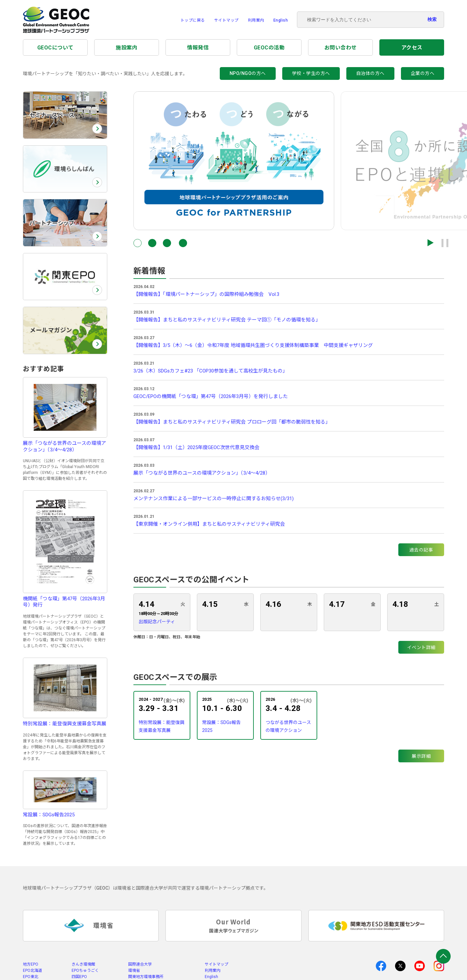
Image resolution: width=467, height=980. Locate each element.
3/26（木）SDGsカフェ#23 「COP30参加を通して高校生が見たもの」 (210, 371)
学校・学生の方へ (311, 73)
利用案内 (256, 20)
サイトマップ (226, 20)
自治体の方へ (370, 73)
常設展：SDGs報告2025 (221, 726)
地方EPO (30, 964)
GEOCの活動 (269, 48)
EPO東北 (30, 976)
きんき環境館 (83, 964)
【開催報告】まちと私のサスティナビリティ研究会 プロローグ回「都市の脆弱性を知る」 (231, 422)
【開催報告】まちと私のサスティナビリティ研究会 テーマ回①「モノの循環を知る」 (226, 320)
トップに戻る (193, 20)
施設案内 (126, 48)
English (280, 20)
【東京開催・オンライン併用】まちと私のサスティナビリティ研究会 (209, 524)
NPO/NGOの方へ (248, 73)
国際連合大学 (140, 964)
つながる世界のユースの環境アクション (288, 726)
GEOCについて (55, 48)
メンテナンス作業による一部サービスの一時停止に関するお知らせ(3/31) (213, 498)
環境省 (134, 970)
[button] (137, 243)
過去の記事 (421, 550)
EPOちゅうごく (85, 970)
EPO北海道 (32, 970)
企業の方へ (423, 73)
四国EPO (79, 976)
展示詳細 (421, 756)
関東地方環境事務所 (146, 976)
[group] (233, 160)
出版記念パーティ (157, 621)
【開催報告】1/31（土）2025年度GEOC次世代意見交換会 (196, 447)
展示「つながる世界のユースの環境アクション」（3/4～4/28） (201, 473)
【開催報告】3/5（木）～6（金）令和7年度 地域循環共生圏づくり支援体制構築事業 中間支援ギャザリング (253, 345)
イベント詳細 (421, 647)
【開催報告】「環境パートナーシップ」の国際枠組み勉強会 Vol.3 (206, 294)
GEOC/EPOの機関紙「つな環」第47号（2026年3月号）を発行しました (210, 396)
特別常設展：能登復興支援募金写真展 (161, 726)
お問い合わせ (340, 48)
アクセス (412, 48)
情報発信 (198, 48)
